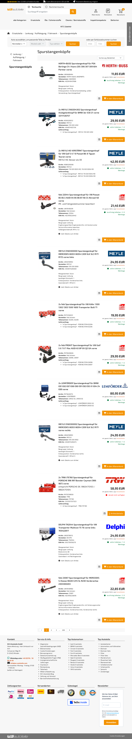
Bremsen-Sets (105, 651)
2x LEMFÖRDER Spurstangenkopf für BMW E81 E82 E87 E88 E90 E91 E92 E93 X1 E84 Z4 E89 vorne (79, 386)
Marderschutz (106, 658)
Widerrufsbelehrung (47, 671)
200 (63, 630)
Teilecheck (43, 669)
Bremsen (104, 648)
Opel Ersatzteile (76, 658)
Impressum (44, 665)
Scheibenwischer (106, 665)
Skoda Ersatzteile (76, 665)
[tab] (34, 6)
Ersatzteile (17, 33)
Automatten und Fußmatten (111, 646)
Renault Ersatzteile (77, 662)
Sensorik (104, 669)
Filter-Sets (104, 655)
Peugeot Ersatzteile (77, 660)
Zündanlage (105, 671)
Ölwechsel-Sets (106, 660)
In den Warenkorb (113, 98)
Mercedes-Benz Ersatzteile (79, 655)
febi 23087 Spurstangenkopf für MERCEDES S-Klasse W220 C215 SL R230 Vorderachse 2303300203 (78, 581)
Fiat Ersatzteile (75, 651)
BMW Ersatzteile (76, 646)
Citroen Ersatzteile (77, 648)
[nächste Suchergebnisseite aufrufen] (69, 630)
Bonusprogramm (46, 653)
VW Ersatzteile (75, 669)
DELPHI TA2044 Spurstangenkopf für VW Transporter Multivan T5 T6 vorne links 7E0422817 (77, 527)
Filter (102, 653)
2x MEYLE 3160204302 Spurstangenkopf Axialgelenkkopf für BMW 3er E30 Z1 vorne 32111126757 (78, 112)
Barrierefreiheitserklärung (49, 678)
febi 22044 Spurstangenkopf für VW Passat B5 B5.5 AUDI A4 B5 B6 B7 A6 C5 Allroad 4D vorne (78, 197)
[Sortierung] (110, 58)
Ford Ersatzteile (76, 653)
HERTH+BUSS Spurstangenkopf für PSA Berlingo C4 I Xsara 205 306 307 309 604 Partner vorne (77, 66)
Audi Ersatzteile (76, 644)
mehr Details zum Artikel (68, 234)
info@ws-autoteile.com (19, 663)
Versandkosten (120, 77)
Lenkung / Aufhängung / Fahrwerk (41, 33)
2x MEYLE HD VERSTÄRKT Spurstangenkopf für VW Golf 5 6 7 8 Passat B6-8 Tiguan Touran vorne (78, 153)
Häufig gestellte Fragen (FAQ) (50, 658)
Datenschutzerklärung (48, 655)
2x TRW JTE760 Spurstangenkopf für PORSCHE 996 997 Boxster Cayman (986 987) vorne (77, 480)
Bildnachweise (45, 648)
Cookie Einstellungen (47, 651)
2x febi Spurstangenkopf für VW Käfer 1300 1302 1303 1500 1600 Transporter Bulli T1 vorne (79, 307)
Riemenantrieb (106, 662)
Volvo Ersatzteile (76, 667)
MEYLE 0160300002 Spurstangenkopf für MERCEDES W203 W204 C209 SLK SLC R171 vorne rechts (78, 427)
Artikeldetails (116, 513)
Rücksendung (45, 667)
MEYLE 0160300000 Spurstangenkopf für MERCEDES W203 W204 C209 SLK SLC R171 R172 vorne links (78, 254)
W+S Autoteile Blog (47, 674)
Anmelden (111, 722)
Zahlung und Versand (47, 676)
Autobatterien (105, 644)
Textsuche (36, 7)
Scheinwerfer (105, 667)
